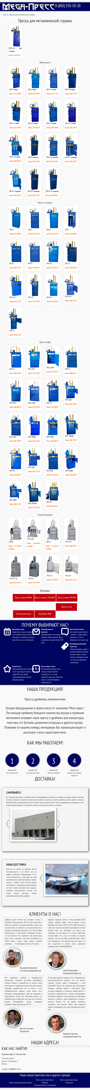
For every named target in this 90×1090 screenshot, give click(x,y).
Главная (5, 14)
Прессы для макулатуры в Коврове (45, 1081)
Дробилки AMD (45, 613)
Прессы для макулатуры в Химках (20, 1082)
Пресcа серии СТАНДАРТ (45, 597)
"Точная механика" (24, 613)
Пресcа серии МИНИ (23, 597)
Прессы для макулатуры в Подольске (69, 1081)
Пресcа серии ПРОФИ (67, 597)
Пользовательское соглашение (45, 1085)
